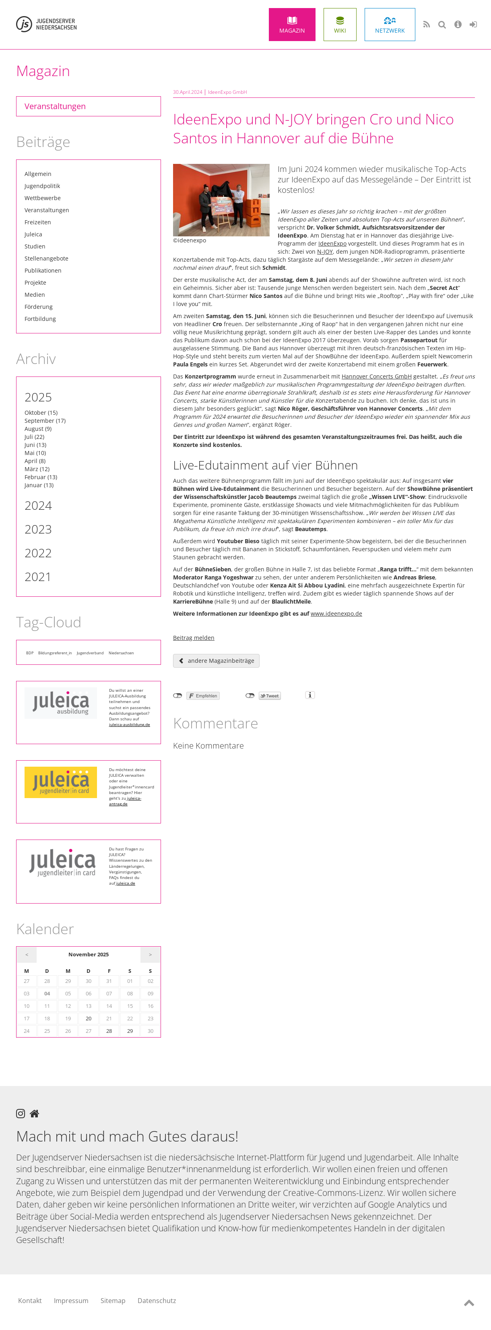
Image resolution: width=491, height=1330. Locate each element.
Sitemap (113, 1300)
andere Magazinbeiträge (221, 660)
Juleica (33, 234)
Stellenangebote (46, 258)
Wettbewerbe (43, 198)
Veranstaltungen (55, 106)
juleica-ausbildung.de (129, 724)
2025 (38, 397)
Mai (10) (35, 453)
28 (109, 1031)
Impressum (71, 1300)
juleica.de (125, 883)
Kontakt (30, 1300)
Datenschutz (157, 1300)
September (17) (45, 420)
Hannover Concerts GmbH (377, 376)
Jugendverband (90, 653)
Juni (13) (35, 445)
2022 (38, 552)
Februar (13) (41, 477)
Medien (35, 294)
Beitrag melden (194, 637)
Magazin (292, 30)
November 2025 (88, 954)
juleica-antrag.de (125, 801)
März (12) (37, 469)
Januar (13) (39, 485)
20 (88, 1018)
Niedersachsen (121, 653)
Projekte (35, 282)
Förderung (39, 306)
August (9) (38, 428)
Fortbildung (40, 319)
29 (130, 1031)
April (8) (35, 461)
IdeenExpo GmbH (227, 92)
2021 (38, 576)
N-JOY (325, 251)
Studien (35, 246)
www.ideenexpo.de (336, 613)
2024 (38, 505)
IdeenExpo (332, 243)
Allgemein (38, 174)
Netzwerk (390, 30)
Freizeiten (38, 222)
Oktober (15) (41, 412)
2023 (38, 529)
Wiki (340, 30)
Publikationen (43, 270)
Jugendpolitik (42, 186)
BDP (29, 653)
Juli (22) (34, 437)
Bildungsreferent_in (55, 653)
